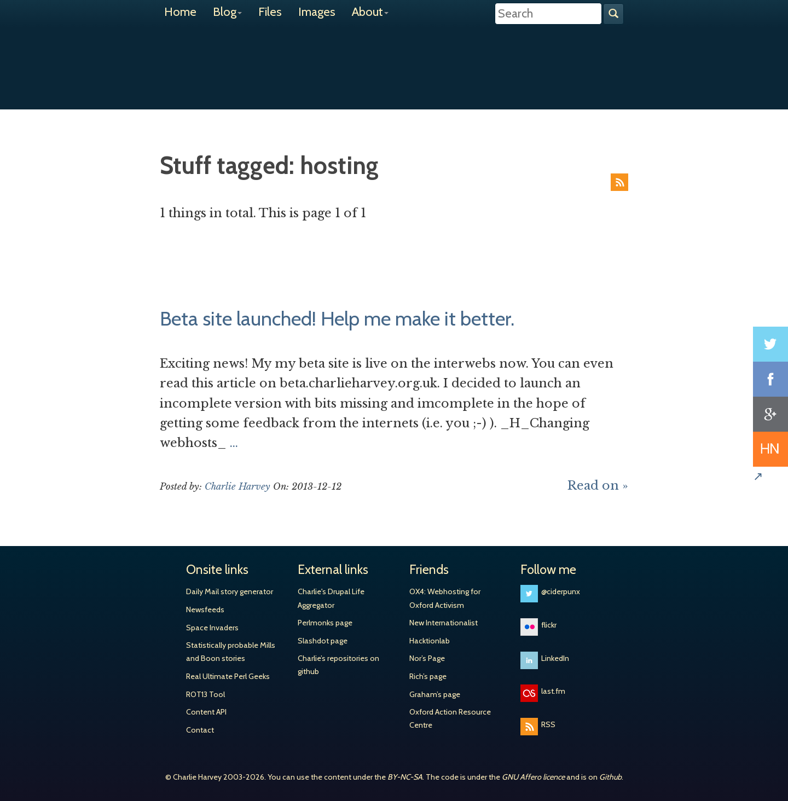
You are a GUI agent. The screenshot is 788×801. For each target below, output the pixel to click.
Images (316, 11)
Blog (227, 11)
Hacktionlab (429, 641)
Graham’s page (434, 694)
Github (610, 777)
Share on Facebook (770, 379)
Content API (206, 712)
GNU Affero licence (533, 777)
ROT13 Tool (205, 694)
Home (180, 11)
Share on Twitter (770, 344)
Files (270, 11)
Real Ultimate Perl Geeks (228, 676)
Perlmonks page (325, 623)
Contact (200, 730)
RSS (619, 182)
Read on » (597, 485)
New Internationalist (443, 623)
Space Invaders (212, 627)
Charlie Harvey (394, 58)
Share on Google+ (770, 414)
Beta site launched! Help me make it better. (337, 318)
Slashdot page (322, 641)
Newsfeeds (205, 609)
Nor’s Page (427, 658)
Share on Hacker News (770, 449)
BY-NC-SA (404, 777)
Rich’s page (428, 676)
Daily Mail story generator (229, 591)
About (370, 11)
